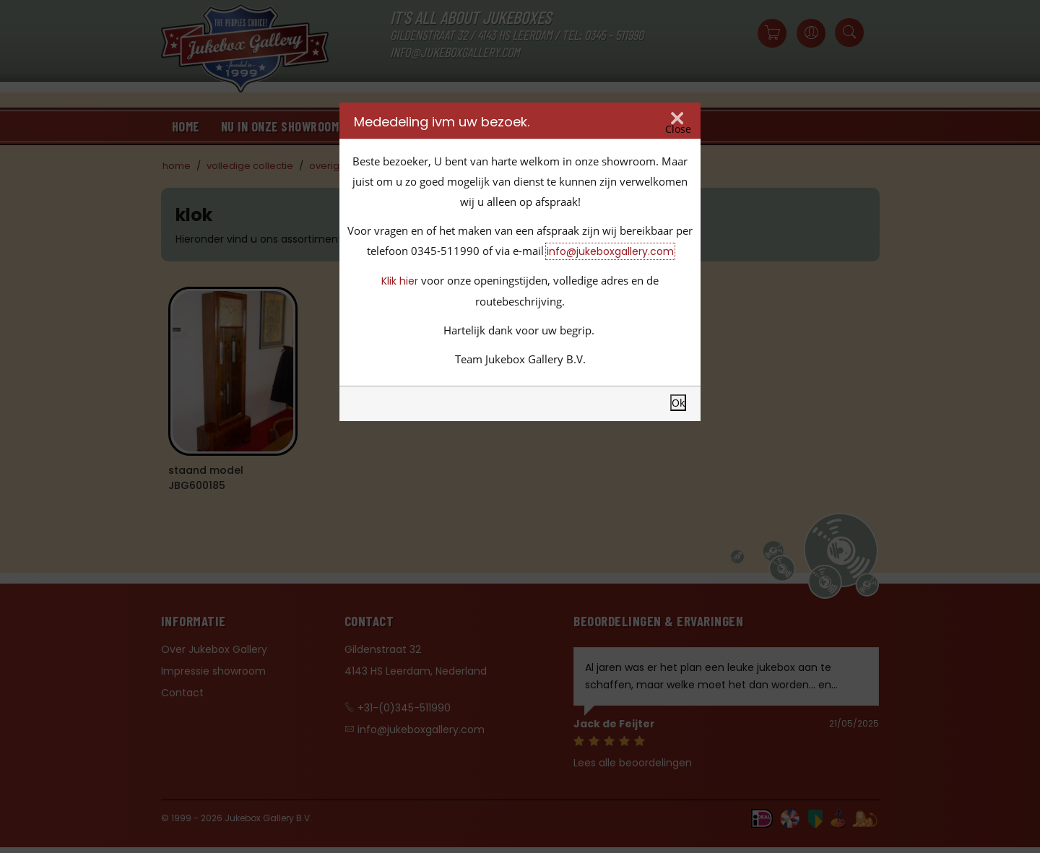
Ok (678, 403)
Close (678, 129)
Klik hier (399, 281)
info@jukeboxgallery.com (610, 251)
